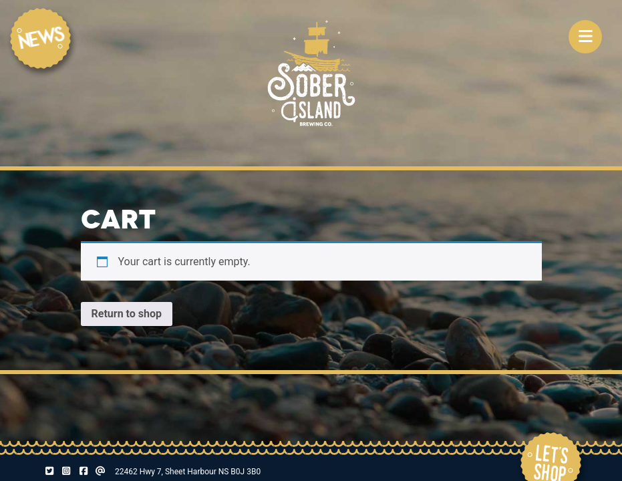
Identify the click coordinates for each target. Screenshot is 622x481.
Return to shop (127, 313)
